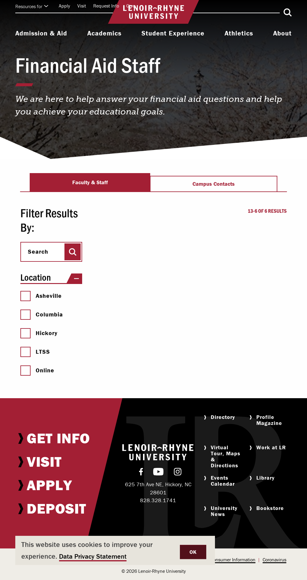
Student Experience (173, 33)
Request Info (106, 6)
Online (37, 370)
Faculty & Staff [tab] (90, 182)
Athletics (239, 33)
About (282, 33)
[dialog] (115, 550)
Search (38, 251)
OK (193, 551)
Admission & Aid (41, 33)
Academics (104, 33)
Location (51, 277)
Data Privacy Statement (93, 556)
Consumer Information (232, 560)
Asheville (41, 295)
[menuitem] (41, 34)
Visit (81, 6)
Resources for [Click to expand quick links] (31, 6)
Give (130, 6)
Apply (64, 6)
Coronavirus (274, 560)
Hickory (39, 333)
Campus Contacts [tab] (213, 183)
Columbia (41, 314)
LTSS (35, 351)
